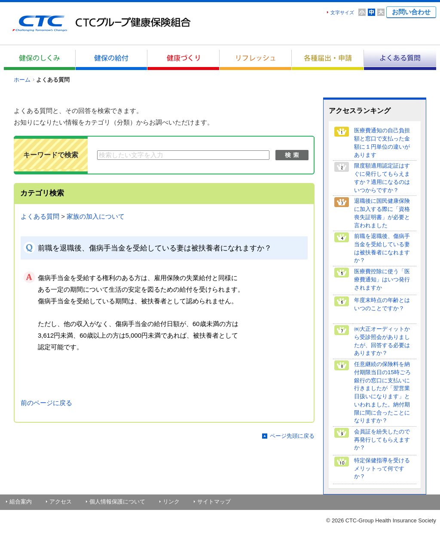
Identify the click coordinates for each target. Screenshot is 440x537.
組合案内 (20, 501)
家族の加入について (96, 216)
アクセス (60, 501)
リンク (171, 501)
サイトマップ (214, 501)
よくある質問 (40, 216)
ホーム (22, 79)
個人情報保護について (117, 501)
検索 (292, 155)
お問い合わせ (411, 12)
